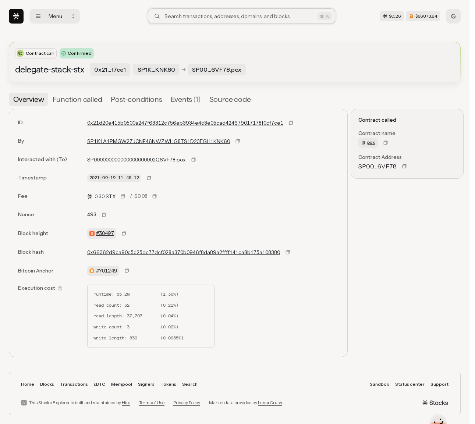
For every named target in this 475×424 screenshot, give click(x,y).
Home (27, 384)
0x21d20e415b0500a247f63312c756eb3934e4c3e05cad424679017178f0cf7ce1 (185, 123)
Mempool (121, 384)
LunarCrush (270, 402)
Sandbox (379, 384)
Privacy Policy (186, 402)
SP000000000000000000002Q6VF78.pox (136, 159)
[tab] (28, 99)
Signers (146, 384)
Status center (410, 384)
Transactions (74, 384)
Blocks (47, 384)
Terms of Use (151, 402)
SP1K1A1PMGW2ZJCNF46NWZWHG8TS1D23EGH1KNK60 (158, 141)
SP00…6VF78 (377, 166)
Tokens (168, 384)
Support (439, 384)
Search (190, 384)
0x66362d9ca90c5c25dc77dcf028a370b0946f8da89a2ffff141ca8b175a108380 (183, 252)
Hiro (126, 402)
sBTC (99, 384)
